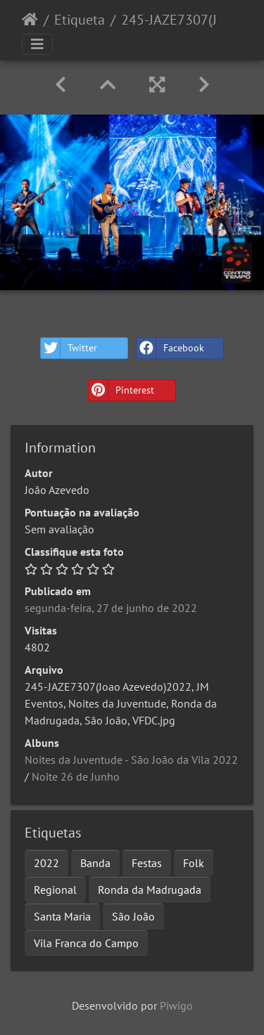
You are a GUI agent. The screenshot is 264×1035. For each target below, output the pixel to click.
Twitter (69, 348)
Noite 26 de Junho (76, 776)
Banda (95, 863)
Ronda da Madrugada (149, 890)
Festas (147, 863)
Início (30, 19)
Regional (55, 890)
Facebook (170, 348)
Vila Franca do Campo (86, 943)
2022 (46, 863)
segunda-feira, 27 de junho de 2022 (111, 608)
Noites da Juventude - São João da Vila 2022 (131, 760)
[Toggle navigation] (37, 44)
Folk (193, 863)
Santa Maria (62, 916)
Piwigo (176, 1005)
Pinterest (121, 390)
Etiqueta (79, 20)
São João (133, 916)
